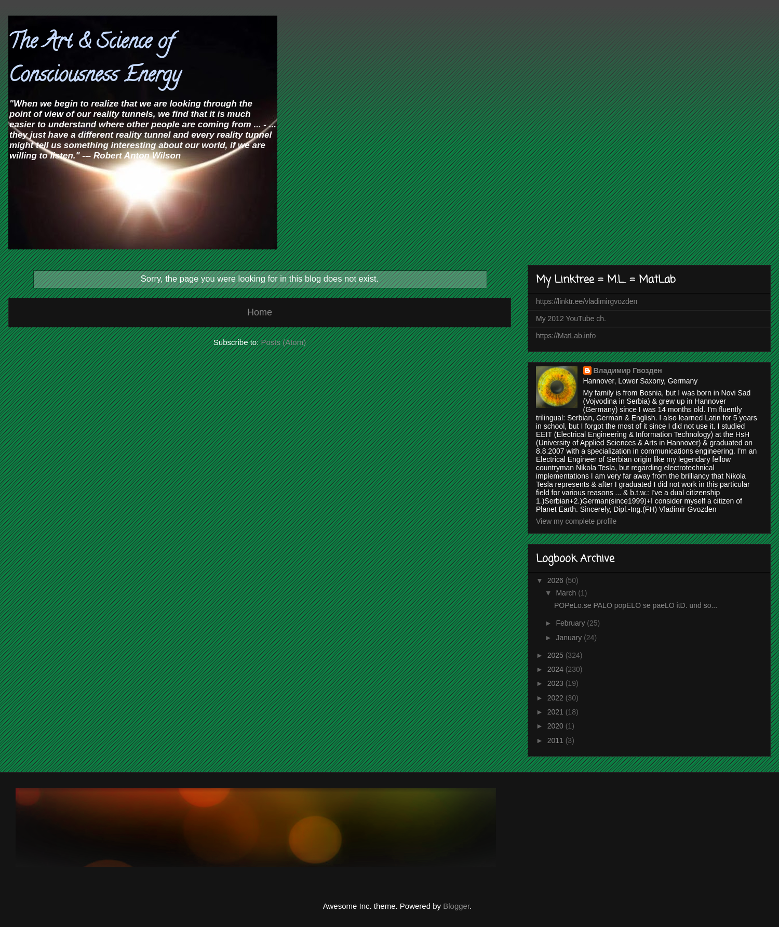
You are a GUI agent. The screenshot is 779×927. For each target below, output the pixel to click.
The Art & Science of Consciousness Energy (94, 60)
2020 (556, 726)
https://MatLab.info (566, 336)
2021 (556, 712)
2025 (556, 655)
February (571, 623)
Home (259, 312)
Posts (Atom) (283, 342)
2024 (556, 669)
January (570, 637)
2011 (556, 740)
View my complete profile (576, 521)
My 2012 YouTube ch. (571, 318)
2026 (556, 580)
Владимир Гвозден (628, 370)
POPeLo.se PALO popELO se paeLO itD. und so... (635, 605)
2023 (556, 683)
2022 (556, 698)
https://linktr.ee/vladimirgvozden (586, 301)
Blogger (456, 906)
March (567, 593)
